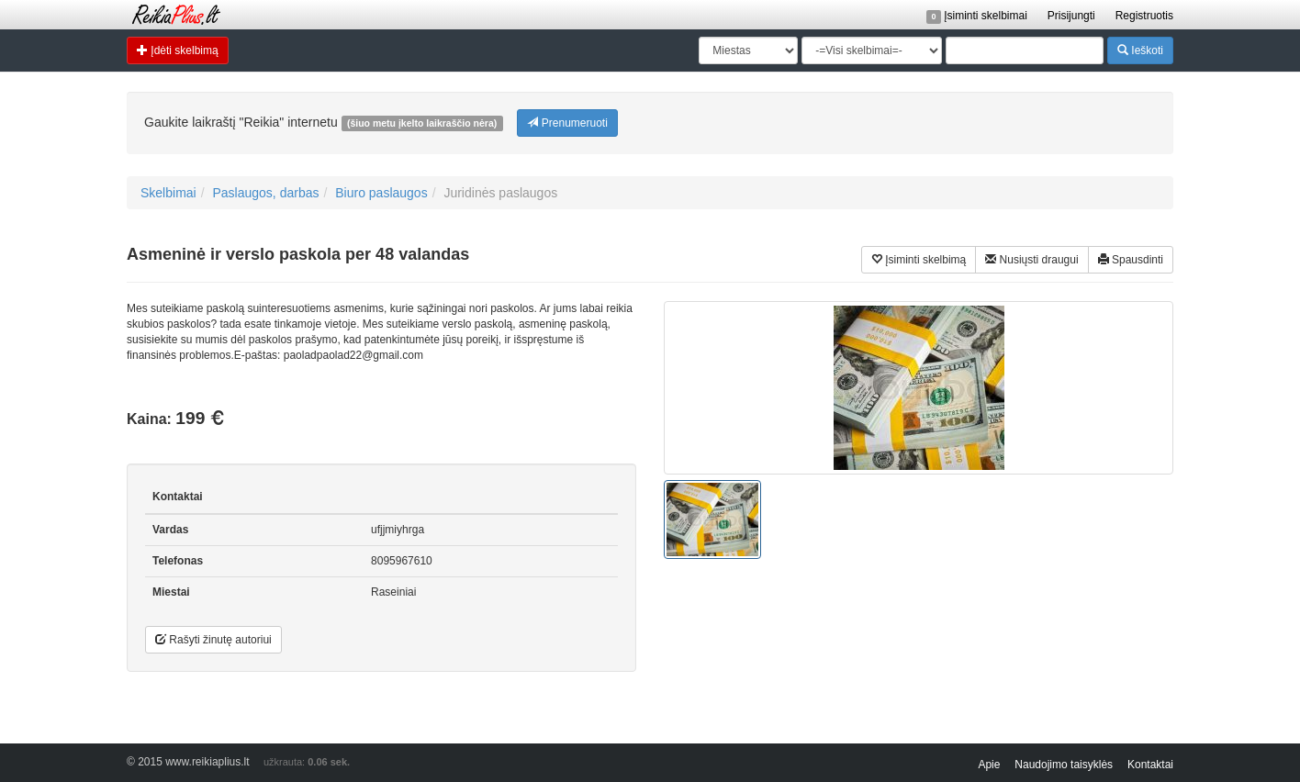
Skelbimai (168, 192)
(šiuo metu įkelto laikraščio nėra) (422, 122)
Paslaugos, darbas (265, 192)
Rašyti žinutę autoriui (213, 639)
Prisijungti (1071, 15)
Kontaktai (1150, 764)
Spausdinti (1130, 259)
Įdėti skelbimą (178, 50)
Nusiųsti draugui (1031, 259)
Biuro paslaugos (381, 192)
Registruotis (1144, 15)
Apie (989, 764)
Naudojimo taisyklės (1063, 764)
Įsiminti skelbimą (918, 259)
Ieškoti (1140, 50)
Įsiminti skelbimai (976, 15)
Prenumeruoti (567, 122)
